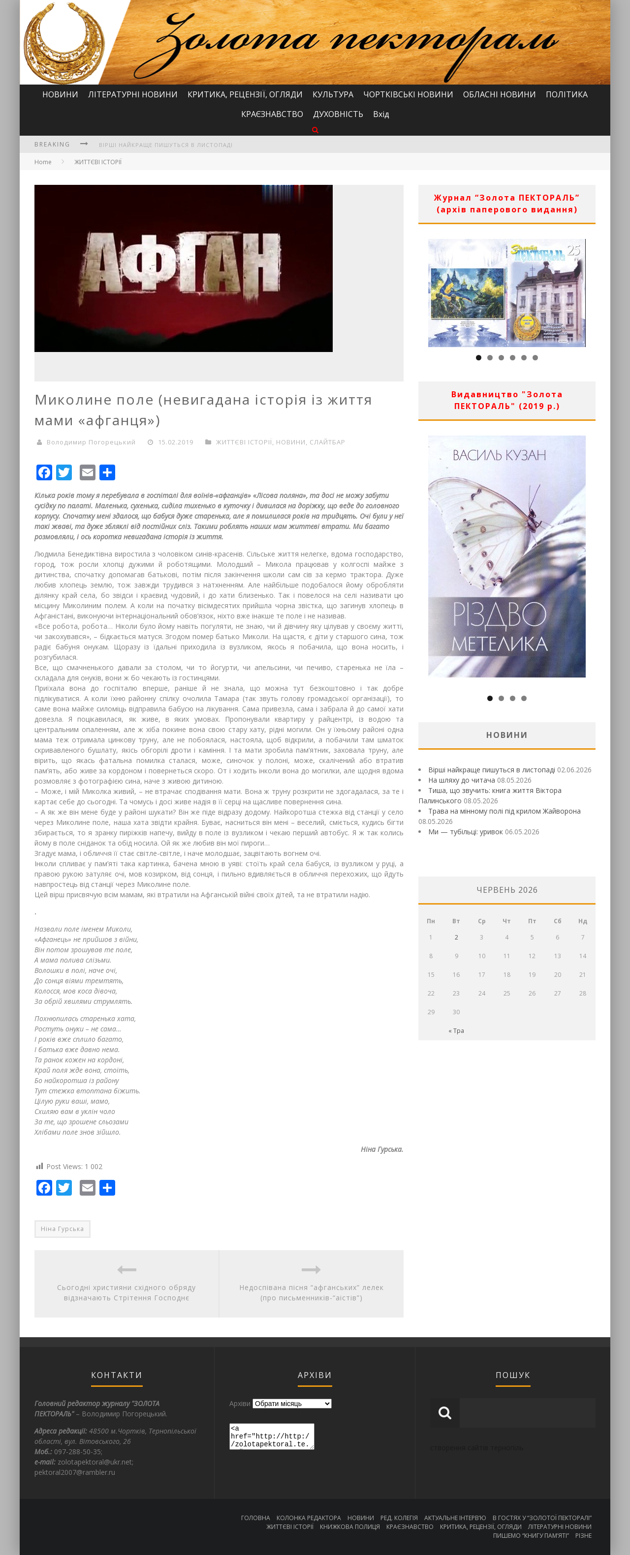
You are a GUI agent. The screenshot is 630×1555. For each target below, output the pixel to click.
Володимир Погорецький (91, 442)
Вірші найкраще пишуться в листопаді (166, 144)
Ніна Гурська (62, 1229)
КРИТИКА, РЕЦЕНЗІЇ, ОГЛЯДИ (245, 94)
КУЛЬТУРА (333, 94)
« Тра (456, 1031)
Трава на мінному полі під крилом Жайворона (504, 811)
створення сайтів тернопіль (477, 1447)
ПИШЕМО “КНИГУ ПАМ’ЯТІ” (531, 1535)
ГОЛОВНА (255, 1518)
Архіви (240, 1403)
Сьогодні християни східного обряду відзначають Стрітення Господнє (126, 1292)
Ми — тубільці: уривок (465, 831)
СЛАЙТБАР (328, 442)
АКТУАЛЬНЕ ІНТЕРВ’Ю (455, 1518)
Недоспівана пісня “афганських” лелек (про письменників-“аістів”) (311, 1292)
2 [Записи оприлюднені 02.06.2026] (456, 937)
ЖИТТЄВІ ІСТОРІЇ (98, 162)
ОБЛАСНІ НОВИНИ (499, 94)
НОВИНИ (60, 94)
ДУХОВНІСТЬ (338, 114)
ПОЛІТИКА (567, 94)
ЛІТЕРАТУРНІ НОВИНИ (133, 94)
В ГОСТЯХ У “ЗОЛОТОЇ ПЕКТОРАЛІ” (542, 1518)
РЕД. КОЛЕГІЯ (399, 1518)
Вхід (381, 114)
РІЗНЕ (583, 1535)
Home (43, 162)
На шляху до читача (461, 780)
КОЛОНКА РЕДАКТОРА (309, 1518)
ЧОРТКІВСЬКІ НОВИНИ (408, 94)
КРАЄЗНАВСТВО (272, 114)
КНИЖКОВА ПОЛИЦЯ (350, 1527)
